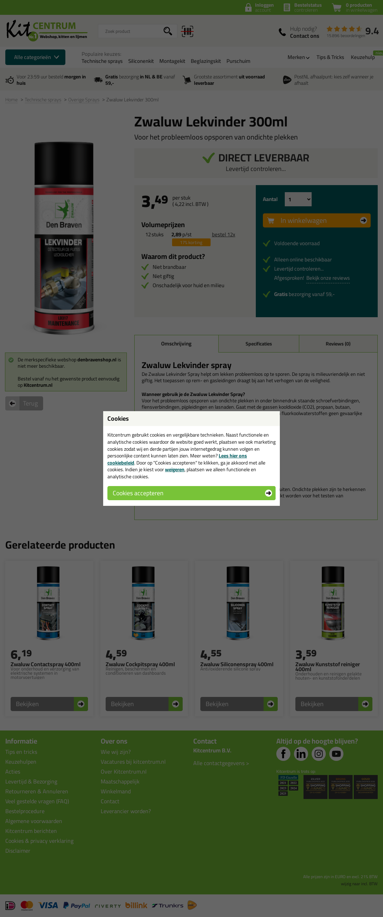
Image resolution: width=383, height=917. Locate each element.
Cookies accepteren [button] (138, 493)
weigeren (174, 469)
